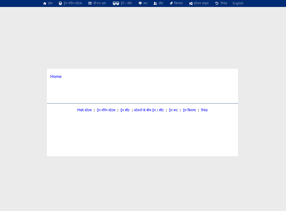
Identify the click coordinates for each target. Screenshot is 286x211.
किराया (176, 3)
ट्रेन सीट (125, 110)
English (238, 3)
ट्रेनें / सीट (122, 3)
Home (55, 76)
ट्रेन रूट (173, 110)
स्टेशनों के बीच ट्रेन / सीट (149, 110)
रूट (142, 3)
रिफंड (220, 3)
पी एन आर (97, 3)
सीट (158, 3)
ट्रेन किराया (189, 110)
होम (47, 3)
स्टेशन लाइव (198, 3)
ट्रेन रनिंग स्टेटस (70, 3)
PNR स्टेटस (84, 110)
